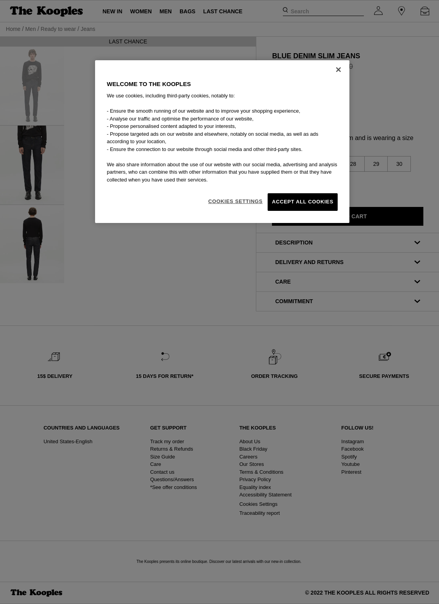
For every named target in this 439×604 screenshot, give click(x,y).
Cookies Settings (235, 201)
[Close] (338, 69)
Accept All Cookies (302, 202)
